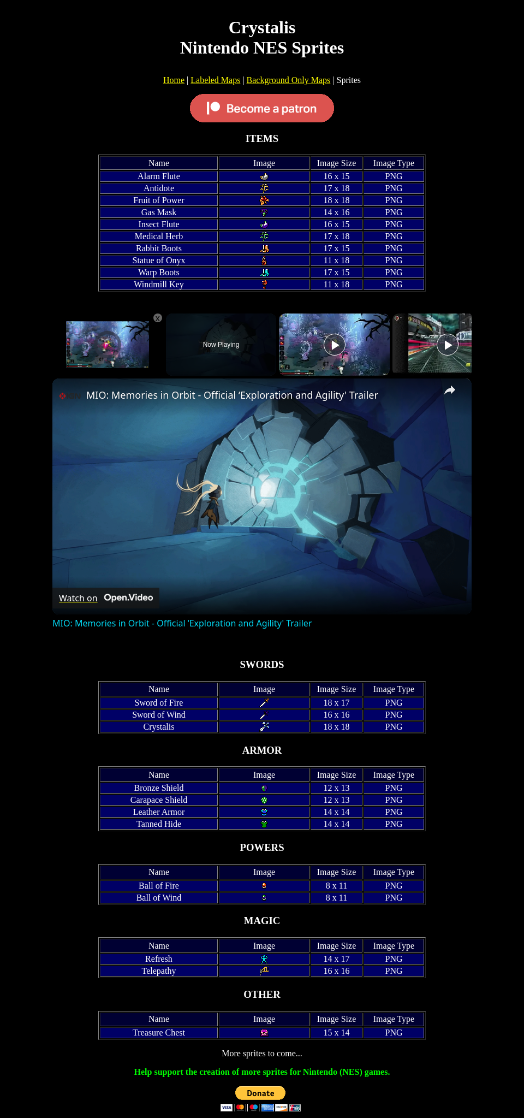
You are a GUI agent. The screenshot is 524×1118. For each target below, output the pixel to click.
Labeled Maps (215, 80)
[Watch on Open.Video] (105, 598)
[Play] (335, 345)
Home (173, 80)
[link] (70, 396)
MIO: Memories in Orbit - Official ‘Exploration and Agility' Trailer (232, 394)
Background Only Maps (289, 80)
